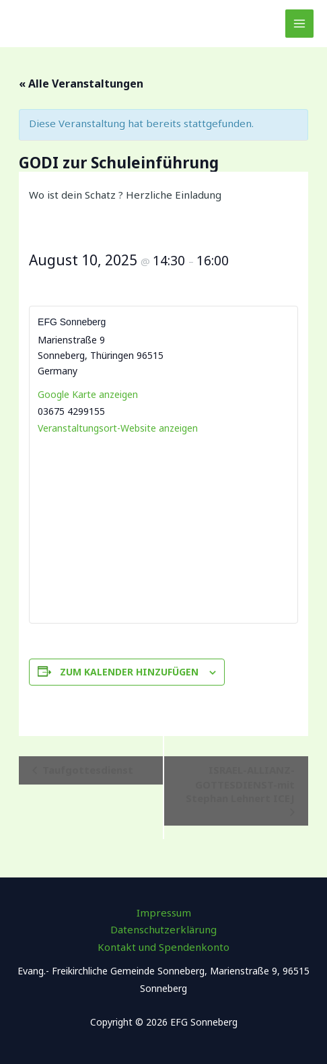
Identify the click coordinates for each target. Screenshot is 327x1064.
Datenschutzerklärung (163, 929)
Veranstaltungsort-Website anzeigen (118, 428)
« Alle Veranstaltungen (81, 83)
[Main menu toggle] (299, 23)
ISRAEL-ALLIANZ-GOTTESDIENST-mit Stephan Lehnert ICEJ (240, 784)
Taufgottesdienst (86, 769)
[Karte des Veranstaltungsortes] (163, 528)
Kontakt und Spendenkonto (163, 947)
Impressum (164, 912)
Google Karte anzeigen (88, 394)
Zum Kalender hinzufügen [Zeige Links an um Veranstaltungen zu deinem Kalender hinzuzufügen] (129, 671)
